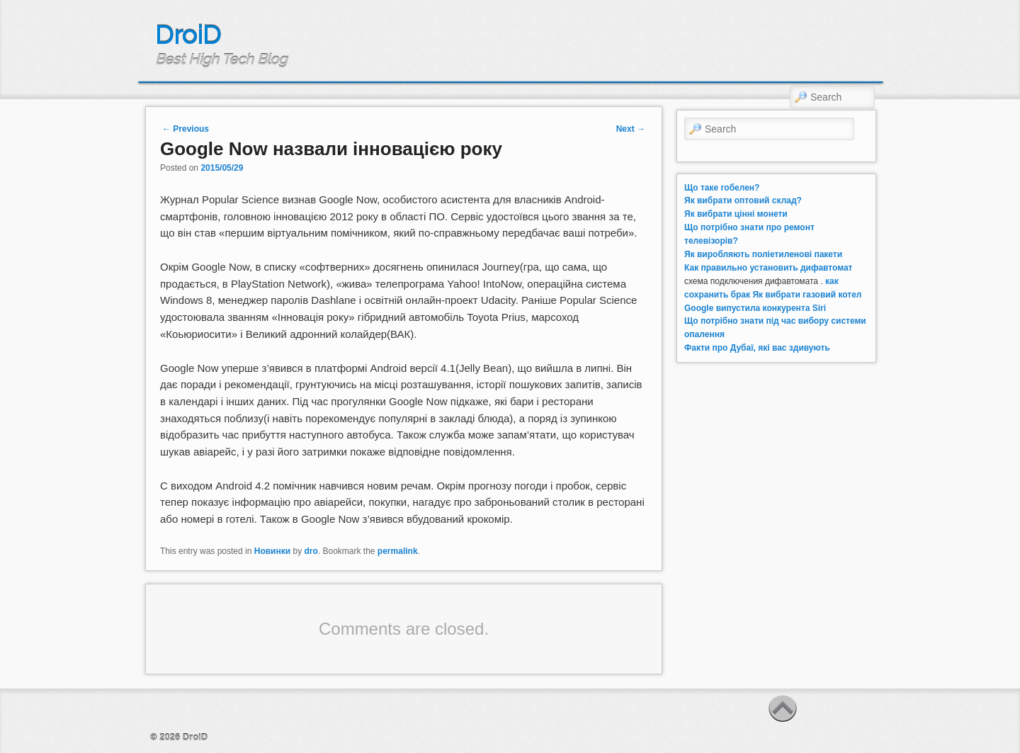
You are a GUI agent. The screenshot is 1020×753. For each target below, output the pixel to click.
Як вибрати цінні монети (736, 214)
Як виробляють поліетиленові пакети (763, 254)
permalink (398, 551)
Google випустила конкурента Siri (755, 308)
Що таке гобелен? (721, 188)
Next (630, 129)
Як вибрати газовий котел (806, 295)
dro (310, 551)
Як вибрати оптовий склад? (743, 200)
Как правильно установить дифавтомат (768, 268)
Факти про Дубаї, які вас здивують (757, 348)
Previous (185, 129)
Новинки (272, 551)
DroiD (188, 35)
